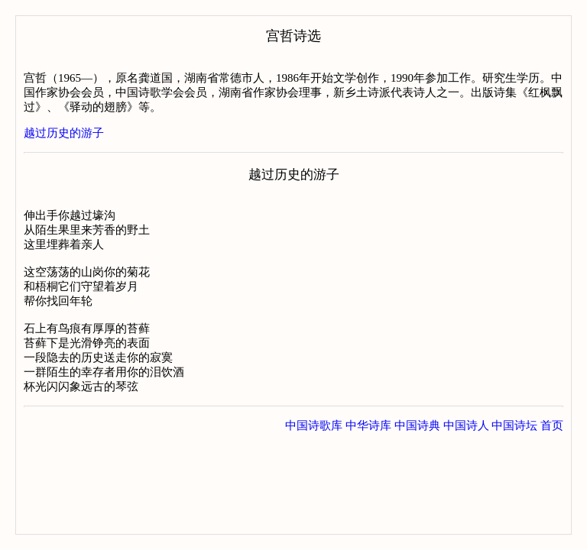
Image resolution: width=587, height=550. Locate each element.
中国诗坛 (514, 425)
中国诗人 (466, 425)
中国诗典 (417, 425)
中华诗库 (368, 425)
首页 (551, 425)
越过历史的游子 (64, 133)
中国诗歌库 (313, 425)
